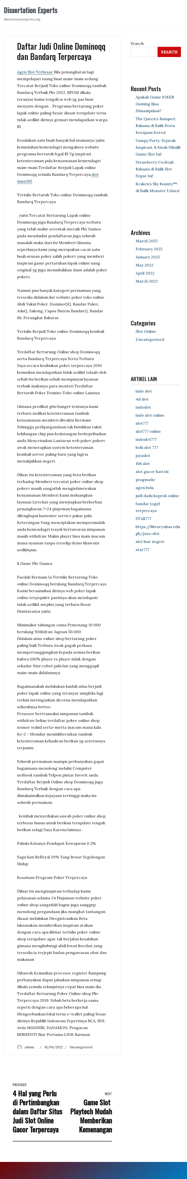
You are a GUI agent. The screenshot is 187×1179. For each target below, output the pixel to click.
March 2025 (147, 240)
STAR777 (143, 518)
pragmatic (145, 479)
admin (29, 1047)
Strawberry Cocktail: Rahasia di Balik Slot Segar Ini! (155, 169)
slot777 (142, 423)
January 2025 (148, 257)
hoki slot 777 (147, 447)
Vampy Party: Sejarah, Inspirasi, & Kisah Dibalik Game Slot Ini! (158, 147)
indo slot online (150, 415)
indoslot (143, 407)
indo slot (144, 391)
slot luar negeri (150, 541)
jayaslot (143, 455)
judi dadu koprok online (157, 495)
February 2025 (149, 248)
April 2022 (145, 273)
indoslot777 (146, 439)
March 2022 (147, 281)
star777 (142, 549)
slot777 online (148, 431)
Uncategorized (81, 1047)
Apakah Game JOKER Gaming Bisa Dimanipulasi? (155, 104)
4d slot (142, 399)
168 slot (143, 463)
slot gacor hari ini (152, 471)
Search (137, 43)
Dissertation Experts (30, 10)
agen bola (145, 487)
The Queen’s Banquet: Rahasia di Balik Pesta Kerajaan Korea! (156, 125)
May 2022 (144, 265)
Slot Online (146, 331)
